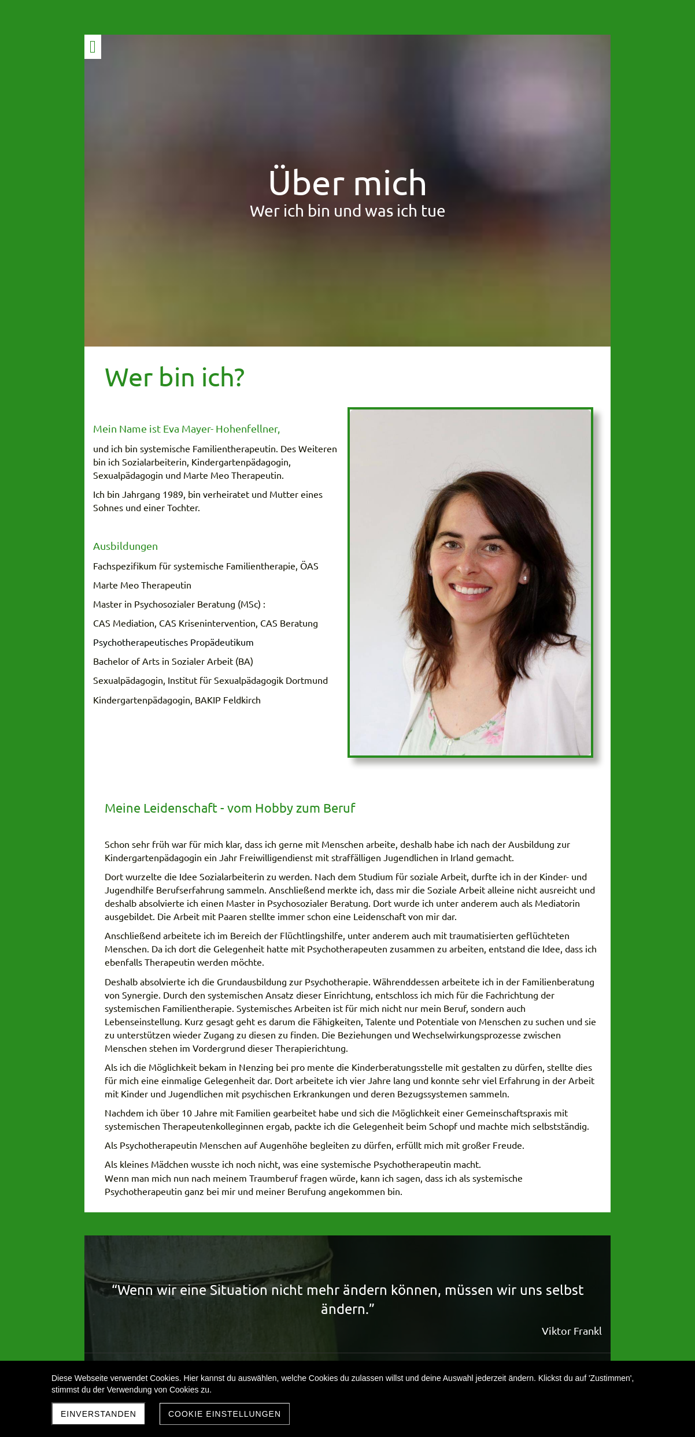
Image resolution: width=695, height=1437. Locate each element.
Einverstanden (98, 1414)
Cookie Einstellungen (224, 1414)
